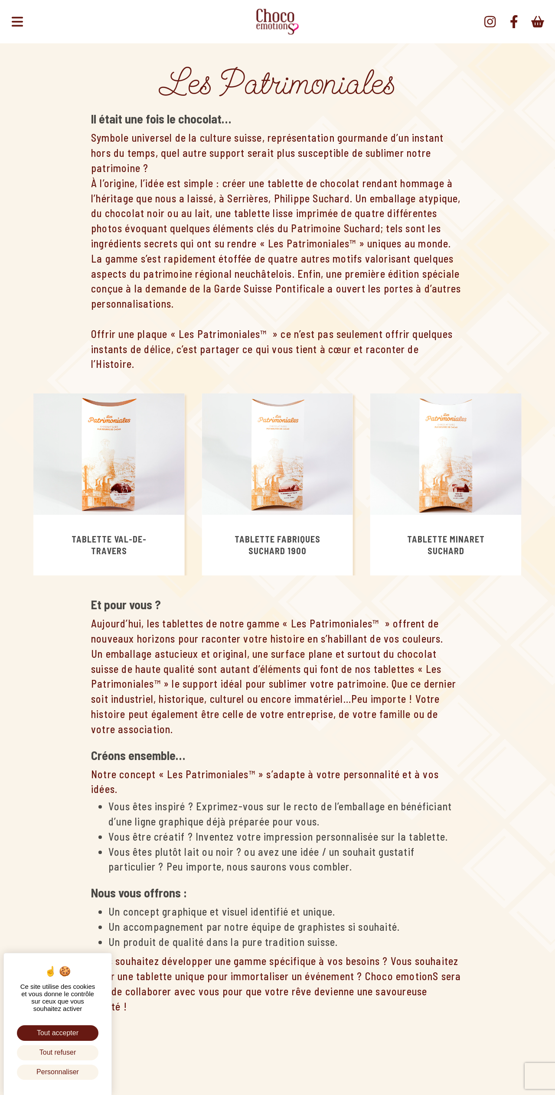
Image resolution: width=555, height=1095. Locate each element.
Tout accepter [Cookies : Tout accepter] (57, 1033)
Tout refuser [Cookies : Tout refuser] (57, 1052)
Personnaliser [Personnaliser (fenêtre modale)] (57, 1072)
